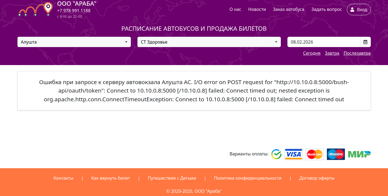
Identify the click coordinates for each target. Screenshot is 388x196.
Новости (257, 9)
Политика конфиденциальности (248, 178)
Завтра (332, 53)
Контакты (63, 178)
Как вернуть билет (110, 178)
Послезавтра (357, 53)
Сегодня (311, 53)
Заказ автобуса (288, 9)
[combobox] (74, 42)
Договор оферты (317, 178)
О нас (235, 9)
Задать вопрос (326, 9)
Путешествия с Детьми (172, 178)
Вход (358, 10)
